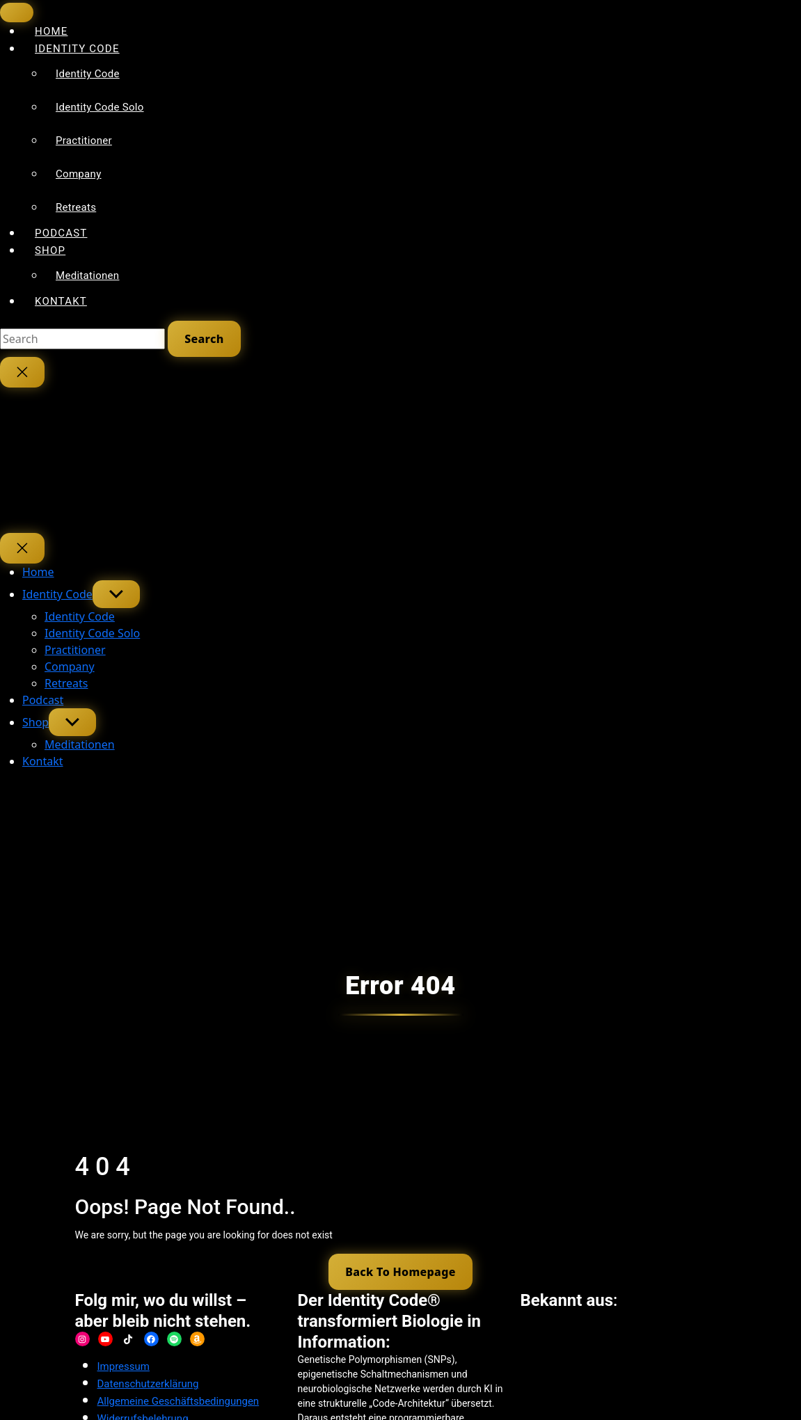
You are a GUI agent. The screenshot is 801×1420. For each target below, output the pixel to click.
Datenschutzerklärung (148, 1384)
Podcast (42, 700)
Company (79, 174)
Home (38, 572)
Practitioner (84, 140)
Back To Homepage (400, 1271)
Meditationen (87, 275)
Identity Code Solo (100, 107)
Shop (50, 250)
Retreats (76, 207)
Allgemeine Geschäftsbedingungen (178, 1402)
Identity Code (77, 48)
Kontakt (61, 301)
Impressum (123, 1367)
